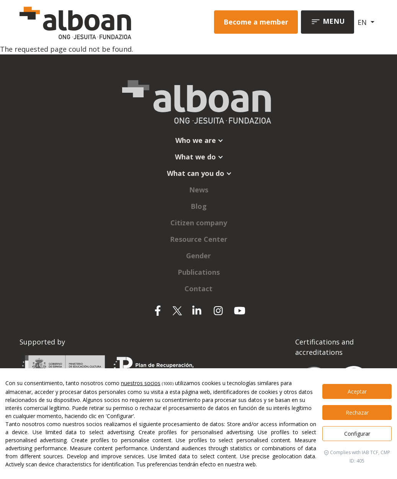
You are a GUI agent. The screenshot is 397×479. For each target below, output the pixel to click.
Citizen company (198, 222)
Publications (199, 272)
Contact (198, 288)
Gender (198, 255)
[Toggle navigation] (327, 22)
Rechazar (357, 412)
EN (363, 22)
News (198, 189)
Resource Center (198, 239)
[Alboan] (88, 22)
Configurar (357, 433)
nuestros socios (140, 383)
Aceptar (357, 391)
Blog (199, 206)
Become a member (256, 21)
